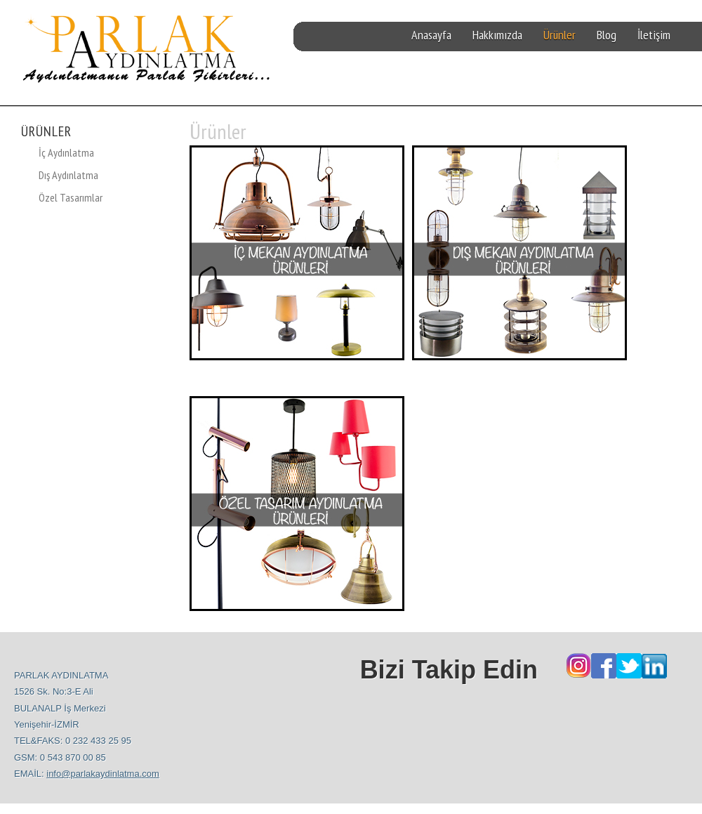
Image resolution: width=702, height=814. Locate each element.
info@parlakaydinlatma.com (102, 773)
